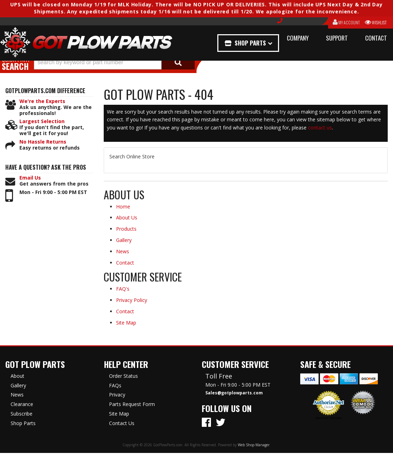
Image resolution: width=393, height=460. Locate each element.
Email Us (30, 178)
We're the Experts (42, 101)
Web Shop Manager (254, 444)
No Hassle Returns (42, 142)
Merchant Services (328, 418)
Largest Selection (42, 122)
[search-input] (97, 62)
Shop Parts (250, 42)
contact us (320, 127)
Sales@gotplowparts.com (234, 393)
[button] (114, 62)
